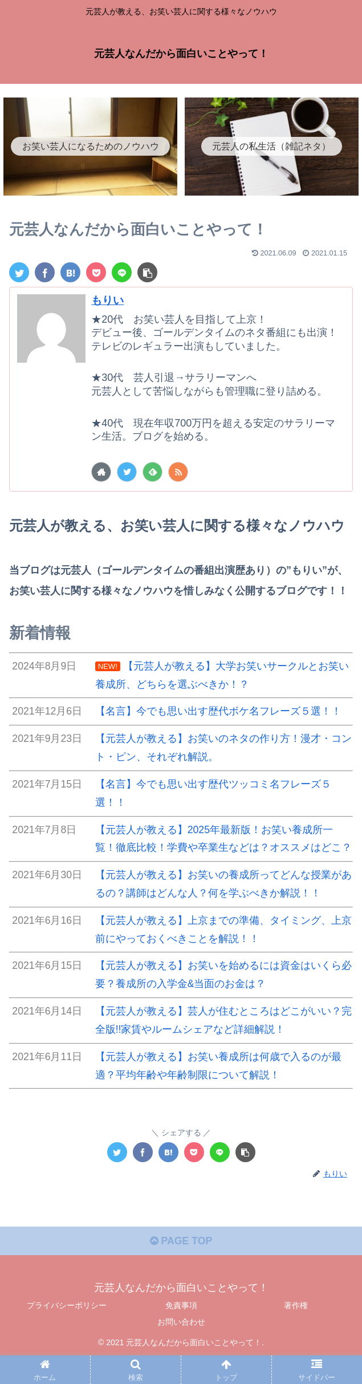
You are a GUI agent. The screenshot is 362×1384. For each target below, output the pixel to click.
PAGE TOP (181, 1266)
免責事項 (181, 1330)
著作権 (296, 1330)
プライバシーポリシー (67, 1330)
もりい (108, 300)
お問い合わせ (181, 1347)
